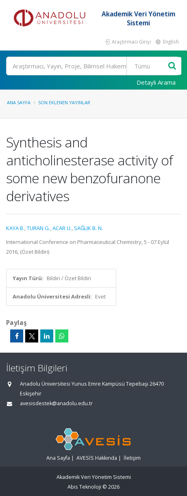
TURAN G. (38, 228)
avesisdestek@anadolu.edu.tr (56, 403)
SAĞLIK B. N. (88, 228)
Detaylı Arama (156, 82)
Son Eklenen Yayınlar (64, 102)
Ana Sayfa (18, 102)
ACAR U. (62, 228)
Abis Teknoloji (84, 486)
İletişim (132, 457)
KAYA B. (15, 228)
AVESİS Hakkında (96, 457)
